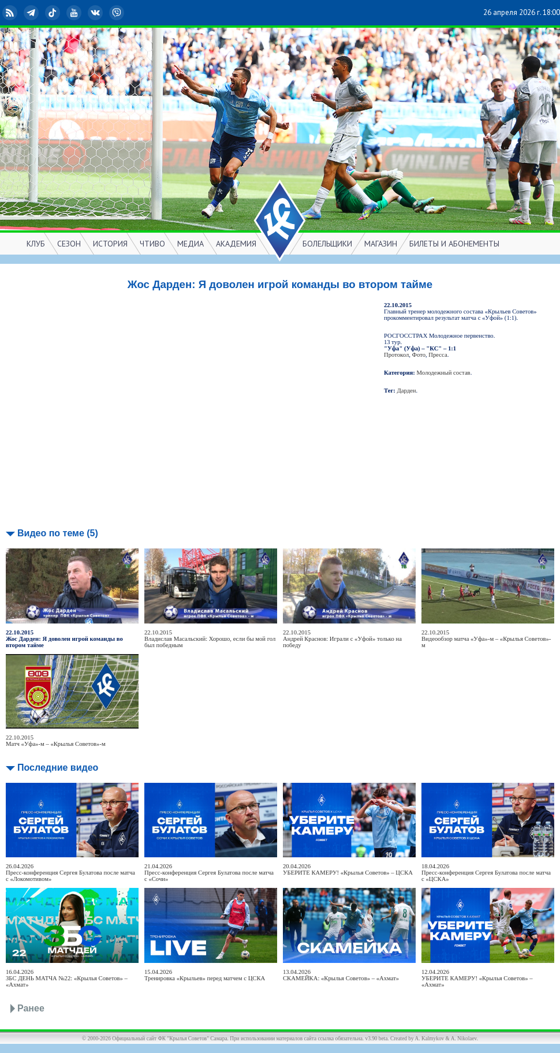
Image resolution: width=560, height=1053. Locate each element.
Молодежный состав (444, 372)
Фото (418, 355)
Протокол (396, 355)
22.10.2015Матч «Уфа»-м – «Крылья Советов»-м (56, 740)
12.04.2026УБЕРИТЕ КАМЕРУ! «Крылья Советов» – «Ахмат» (477, 978)
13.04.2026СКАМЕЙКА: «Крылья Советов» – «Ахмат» (341, 975)
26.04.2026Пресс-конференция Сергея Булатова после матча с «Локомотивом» (70, 872)
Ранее (30, 1008)
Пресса (437, 355)
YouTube (75, 12)
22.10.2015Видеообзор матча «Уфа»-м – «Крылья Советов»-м (486, 638)
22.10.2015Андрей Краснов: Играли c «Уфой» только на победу (342, 638)
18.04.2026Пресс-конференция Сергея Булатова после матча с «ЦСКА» (486, 872)
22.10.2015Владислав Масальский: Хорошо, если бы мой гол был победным (209, 638)
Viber (117, 12)
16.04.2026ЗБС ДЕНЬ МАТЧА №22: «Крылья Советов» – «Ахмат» (67, 978)
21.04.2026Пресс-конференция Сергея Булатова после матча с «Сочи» (209, 872)
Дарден (406, 390)
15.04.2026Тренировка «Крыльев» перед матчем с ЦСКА (204, 975)
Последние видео (57, 767)
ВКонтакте (96, 12)
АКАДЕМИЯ (236, 243)
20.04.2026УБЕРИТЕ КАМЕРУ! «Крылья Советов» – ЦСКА (348, 869)
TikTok (53, 12)
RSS (11, 12)
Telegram (32, 12)
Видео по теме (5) (57, 533)
